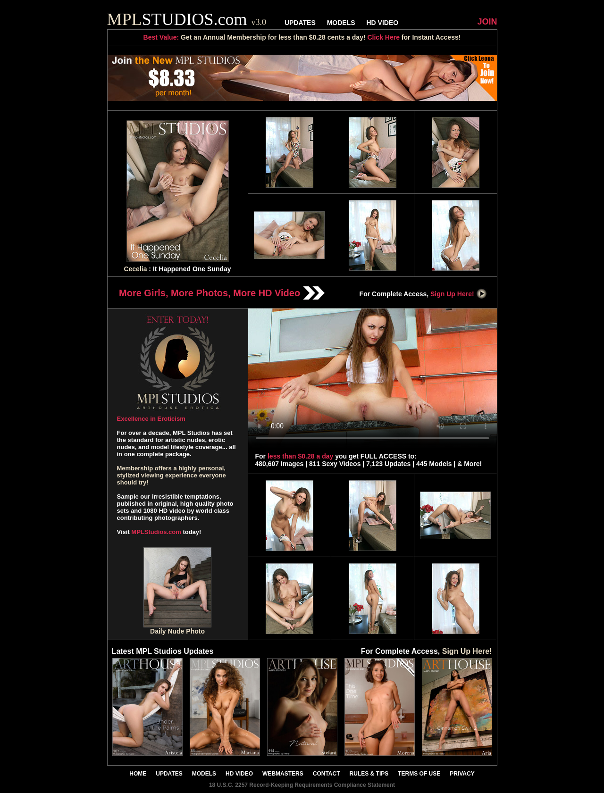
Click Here (383, 37)
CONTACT (326, 773)
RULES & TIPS (369, 773)
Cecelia (135, 269)
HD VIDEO (382, 22)
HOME (137, 773)
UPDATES (300, 22)
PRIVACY (462, 773)
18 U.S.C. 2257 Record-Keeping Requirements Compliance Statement (302, 785)
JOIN (487, 21)
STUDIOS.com (187, 19)
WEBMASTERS (282, 773)
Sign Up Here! (458, 294)
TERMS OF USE (419, 773)
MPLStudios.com (156, 531)
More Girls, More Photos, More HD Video (222, 293)
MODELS (341, 22)
